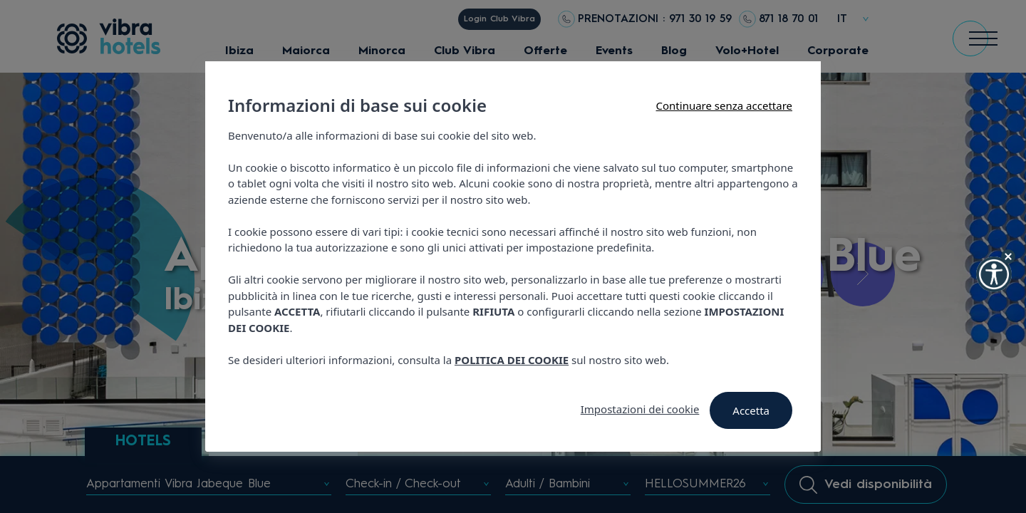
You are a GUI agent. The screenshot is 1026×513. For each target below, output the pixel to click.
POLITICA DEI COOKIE (512, 360)
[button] (994, 274)
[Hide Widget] (1008, 256)
